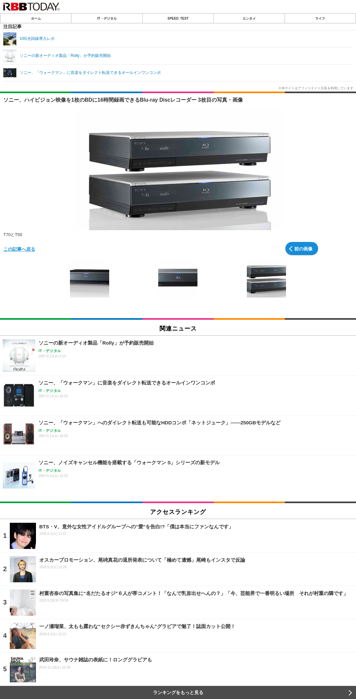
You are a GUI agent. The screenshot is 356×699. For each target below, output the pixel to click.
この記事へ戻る (19, 249)
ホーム (36, 18)
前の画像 (303, 248)
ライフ (320, 18)
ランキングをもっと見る (178, 692)
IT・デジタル (107, 18)
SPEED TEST (177, 18)
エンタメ (249, 18)
